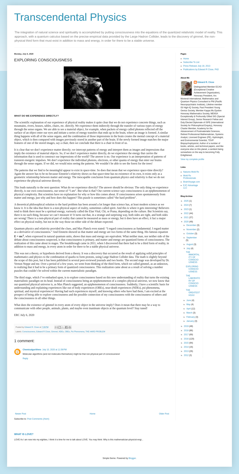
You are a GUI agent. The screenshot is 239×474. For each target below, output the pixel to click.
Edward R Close (43, 331)
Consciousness (28, 331)
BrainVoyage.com (191, 182)
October (190, 233)
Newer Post (20, 414)
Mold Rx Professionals (189, 176)
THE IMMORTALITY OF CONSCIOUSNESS (193, 257)
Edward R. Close (205, 82)
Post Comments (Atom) (38, 419)
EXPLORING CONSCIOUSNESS (192, 269)
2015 (186, 343)
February (190, 317)
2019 (186, 326)
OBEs (67, 331)
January (190, 321)
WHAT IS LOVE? (23, 434)
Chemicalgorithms (32, 349)
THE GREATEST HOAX (193, 292)
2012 (186, 355)
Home (92, 414)
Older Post (164, 414)
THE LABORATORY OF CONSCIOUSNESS (193, 280)
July (188, 248)
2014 (186, 347)
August (190, 244)
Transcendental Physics (70, 17)
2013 (186, 351)
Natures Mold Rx (191, 172)
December (191, 225)
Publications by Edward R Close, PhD (201, 69)
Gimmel (54, 331)
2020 (186, 221)
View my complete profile (192, 159)
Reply (25, 358)
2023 (186, 209)
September (191, 237)
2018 (186, 330)
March (189, 313)
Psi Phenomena (77, 331)
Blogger (132, 458)
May (188, 304)
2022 (186, 213)
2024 (186, 205)
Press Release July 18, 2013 (196, 66)
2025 (186, 201)
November (191, 229)
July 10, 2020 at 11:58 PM (54, 349)
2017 (186, 334)
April (188, 308)
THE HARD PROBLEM (95, 331)
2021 (186, 217)
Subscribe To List (191, 62)
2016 (186, 339)
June (189, 300)
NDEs (61, 331)
